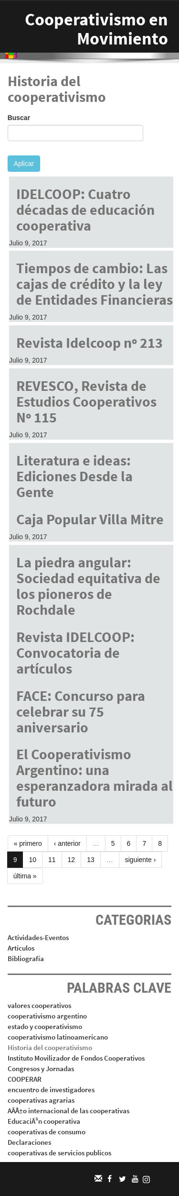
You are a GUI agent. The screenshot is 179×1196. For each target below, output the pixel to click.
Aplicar (24, 163)
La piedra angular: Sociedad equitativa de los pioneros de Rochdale (88, 586)
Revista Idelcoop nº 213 (89, 342)
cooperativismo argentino (47, 1015)
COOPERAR (25, 1079)
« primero (28, 843)
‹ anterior (67, 843)
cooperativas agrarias (41, 1100)
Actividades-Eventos (38, 937)
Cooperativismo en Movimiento (96, 29)
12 (71, 860)
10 (32, 860)
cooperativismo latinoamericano (58, 1036)
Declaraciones (29, 1142)
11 (52, 860)
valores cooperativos (39, 1005)
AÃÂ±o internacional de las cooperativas (68, 1110)
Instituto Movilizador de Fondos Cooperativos (76, 1058)
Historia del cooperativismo (50, 1047)
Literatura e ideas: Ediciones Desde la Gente (74, 476)
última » (25, 876)
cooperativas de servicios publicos (59, 1152)
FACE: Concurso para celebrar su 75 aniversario (80, 711)
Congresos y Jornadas (41, 1068)
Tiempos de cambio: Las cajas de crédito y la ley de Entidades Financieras (94, 284)
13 (91, 860)
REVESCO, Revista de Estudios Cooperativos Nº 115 (86, 401)
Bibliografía (26, 958)
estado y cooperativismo (45, 1026)
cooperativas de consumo (46, 1131)
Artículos (21, 947)
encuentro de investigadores (51, 1089)
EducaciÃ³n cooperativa (44, 1121)
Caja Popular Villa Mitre (90, 519)
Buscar (19, 118)
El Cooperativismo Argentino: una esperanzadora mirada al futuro (94, 777)
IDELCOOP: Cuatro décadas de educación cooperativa (85, 209)
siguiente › (140, 860)
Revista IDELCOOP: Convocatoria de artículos (75, 652)
